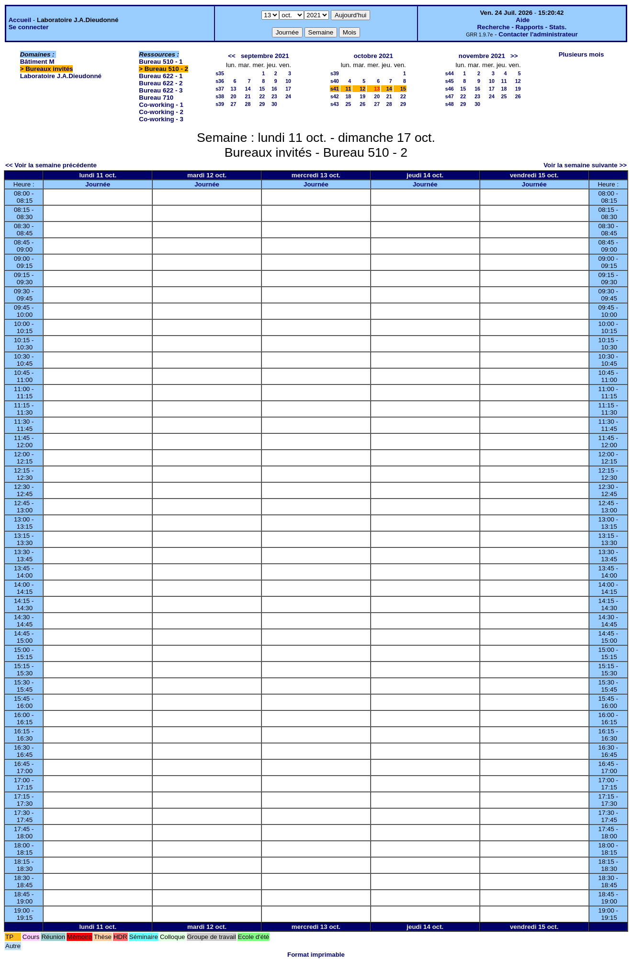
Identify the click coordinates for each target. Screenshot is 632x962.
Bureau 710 (156, 97)
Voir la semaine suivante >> (585, 165)
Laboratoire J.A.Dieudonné (61, 76)
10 (288, 81)
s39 (219, 104)
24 (288, 96)
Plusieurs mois (581, 54)
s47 (449, 96)
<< (232, 55)
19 (362, 96)
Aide (523, 19)
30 (274, 104)
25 (348, 104)
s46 (449, 89)
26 (362, 104)
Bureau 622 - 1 (160, 76)
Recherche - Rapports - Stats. (522, 27)
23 (274, 96)
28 (248, 104)
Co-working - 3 (161, 119)
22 (262, 96)
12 (362, 89)
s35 (219, 73)
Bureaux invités (49, 68)
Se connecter (29, 27)
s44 (449, 73)
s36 (219, 81)
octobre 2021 (373, 55)
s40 (334, 81)
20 (234, 96)
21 (248, 96)
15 (262, 89)
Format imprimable (316, 954)
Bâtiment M (37, 61)
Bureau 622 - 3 (160, 90)
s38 (219, 96)
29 (262, 104)
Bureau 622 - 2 (160, 83)
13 (234, 89)
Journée (97, 184)
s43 (334, 104)
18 (348, 96)
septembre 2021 (265, 55)
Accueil (20, 19)
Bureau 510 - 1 (160, 61)
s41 (334, 89)
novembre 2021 (482, 55)
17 (288, 89)
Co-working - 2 (161, 112)
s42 (334, 96)
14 (248, 89)
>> (514, 55)
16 (274, 89)
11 (348, 89)
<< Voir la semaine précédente (51, 165)
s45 (449, 81)
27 (234, 104)
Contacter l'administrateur (537, 34)
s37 (219, 89)
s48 (449, 104)
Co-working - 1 (161, 104)
